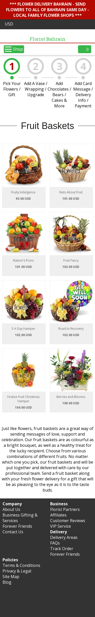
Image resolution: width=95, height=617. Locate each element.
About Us (11, 509)
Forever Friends (17, 526)
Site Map (11, 576)
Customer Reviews (67, 520)
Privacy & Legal (17, 571)
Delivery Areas (64, 537)
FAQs (55, 543)
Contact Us (13, 532)
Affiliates (58, 515)
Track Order (61, 548)
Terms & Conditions (21, 565)
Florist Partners (65, 509)
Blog (7, 582)
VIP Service (60, 526)
